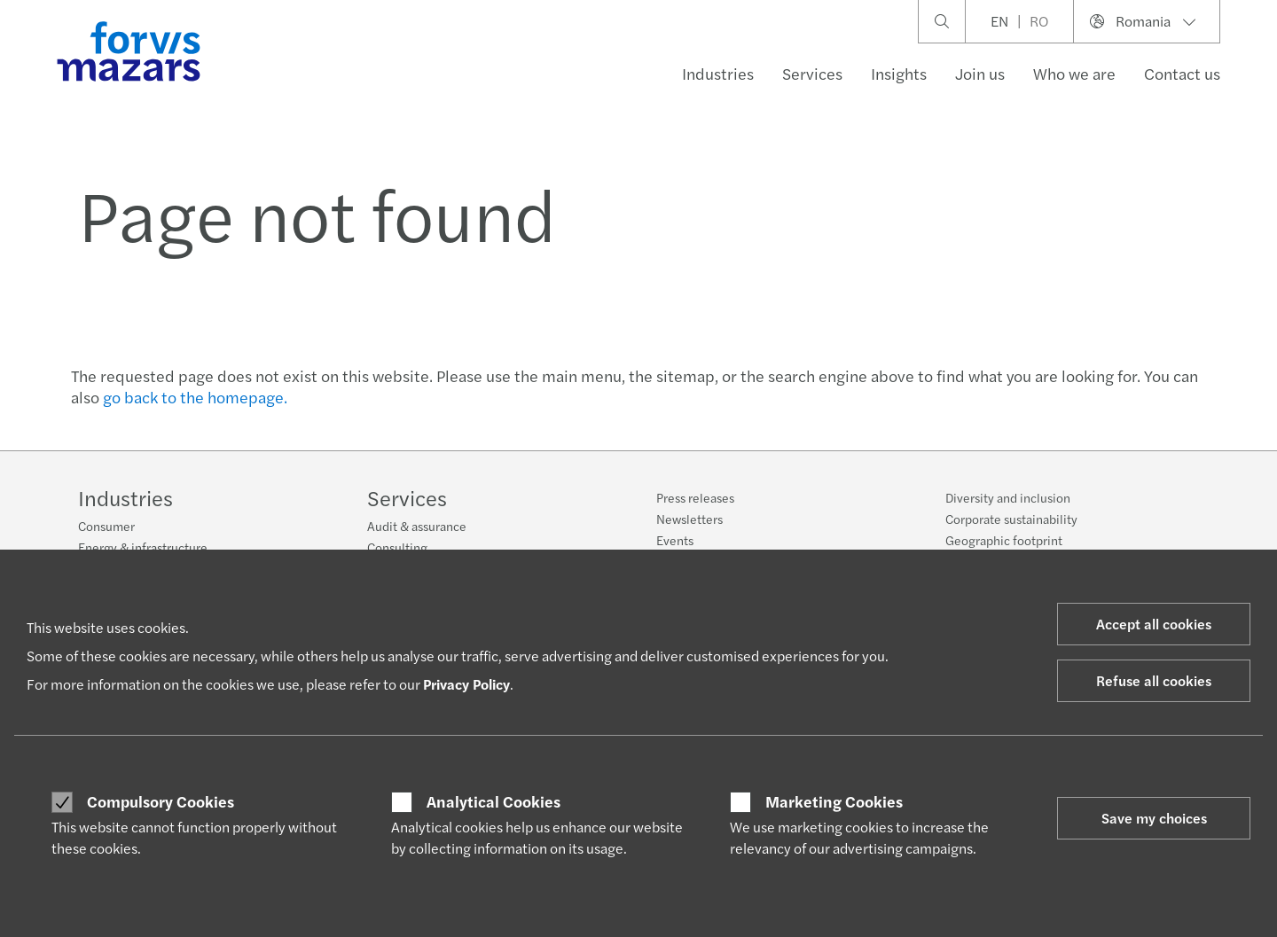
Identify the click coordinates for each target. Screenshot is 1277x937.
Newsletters (689, 518)
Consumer (106, 526)
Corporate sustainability (1011, 525)
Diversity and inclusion (1007, 503)
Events (674, 540)
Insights (899, 73)
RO (1039, 21)
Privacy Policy (466, 684)
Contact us (1182, 73)
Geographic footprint (1003, 546)
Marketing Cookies (834, 801)
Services (812, 73)
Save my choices (1154, 818)
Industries (718, 73)
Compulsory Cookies (160, 801)
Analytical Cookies (493, 801)
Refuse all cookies (1153, 680)
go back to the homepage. (195, 397)
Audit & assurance (416, 526)
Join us (980, 73)
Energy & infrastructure (143, 547)
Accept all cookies (1153, 623)
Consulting (397, 547)
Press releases (695, 497)
